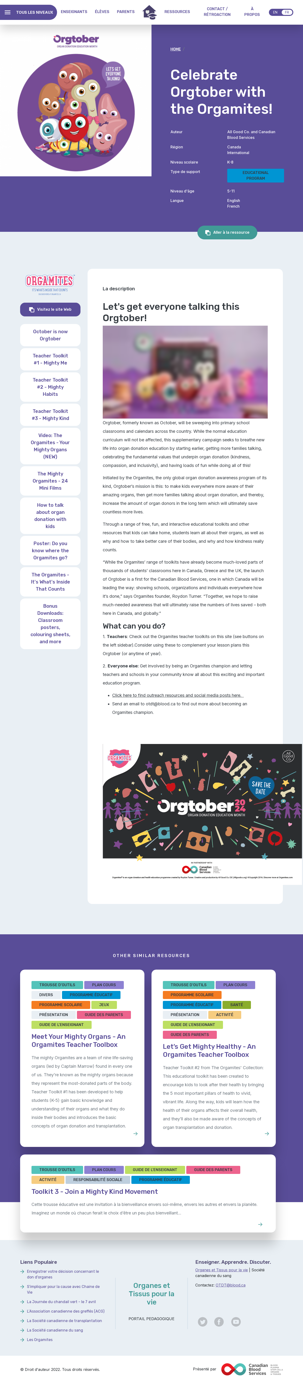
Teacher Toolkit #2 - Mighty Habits (50, 387)
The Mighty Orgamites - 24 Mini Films (50, 481)
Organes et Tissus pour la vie (221, 1270)
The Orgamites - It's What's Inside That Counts (50, 582)
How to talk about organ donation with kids (50, 515)
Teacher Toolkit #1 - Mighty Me (50, 359)
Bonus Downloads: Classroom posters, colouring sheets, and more (50, 623)
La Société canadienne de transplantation (64, 1321)
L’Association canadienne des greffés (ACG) (65, 1311)
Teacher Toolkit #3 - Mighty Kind (50, 414)
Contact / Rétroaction (217, 12)
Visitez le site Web (58, 309)
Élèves (102, 11)
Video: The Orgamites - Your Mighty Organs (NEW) (50, 446)
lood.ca (238, 1285)
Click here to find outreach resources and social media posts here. (178, 695)
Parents (126, 11)
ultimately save (242, 503)
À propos (252, 12)
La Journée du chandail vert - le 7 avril (61, 1302)
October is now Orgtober (50, 335)
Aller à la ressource (231, 232)
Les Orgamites (40, 1339)
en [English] (275, 12)
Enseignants (74, 11)
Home (149, 12)
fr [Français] (287, 12)
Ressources (177, 11)
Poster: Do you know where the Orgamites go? (50, 551)
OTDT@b (224, 1285)
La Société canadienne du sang (55, 1330)
